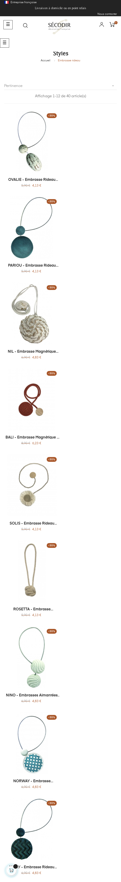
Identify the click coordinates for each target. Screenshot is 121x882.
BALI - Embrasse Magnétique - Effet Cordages (89, 263)
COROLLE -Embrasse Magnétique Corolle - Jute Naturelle (31, 602)
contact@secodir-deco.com (60, 835)
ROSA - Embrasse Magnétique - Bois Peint (90, 602)
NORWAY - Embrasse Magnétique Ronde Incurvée (89, 433)
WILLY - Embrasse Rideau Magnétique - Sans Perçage (31, 518)
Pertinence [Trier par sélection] (60, 86)
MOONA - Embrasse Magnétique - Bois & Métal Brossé (89, 518)
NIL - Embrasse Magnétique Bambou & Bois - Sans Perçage (31, 263)
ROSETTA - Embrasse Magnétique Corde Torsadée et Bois (89, 348)
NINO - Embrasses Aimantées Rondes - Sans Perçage (31, 433)
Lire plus (10, 712)
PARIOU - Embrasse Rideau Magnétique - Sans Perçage (90, 179)
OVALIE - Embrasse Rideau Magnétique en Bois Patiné (31, 179)
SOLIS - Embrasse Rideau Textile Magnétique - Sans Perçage (31, 348)
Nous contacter (107, 14)
